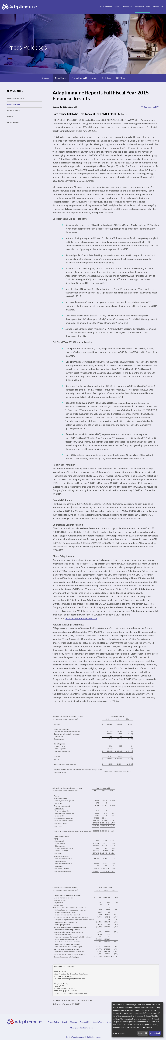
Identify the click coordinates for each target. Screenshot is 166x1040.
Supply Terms (98, 1022)
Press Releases (13, 104)
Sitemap (73, 1022)
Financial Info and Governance (84, 78)
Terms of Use (85, 1022)
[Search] (162, 9)
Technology (127, 6)
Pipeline (117, 6)
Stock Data (106, 78)
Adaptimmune (77, 1037)
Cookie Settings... (120, 1033)
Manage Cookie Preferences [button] (81, 1028)
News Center (60, 78)
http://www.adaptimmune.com (81, 618)
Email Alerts (12, 122)
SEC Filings (120, 78)
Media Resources (15, 98)
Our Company (106, 6)
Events (10, 116)
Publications (12, 110)
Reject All (142, 1033)
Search (64, 1022)
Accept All (155, 1033)
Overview (46, 78)
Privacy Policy (53, 1022)
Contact (155, 6)
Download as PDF (150, 107)
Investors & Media (142, 6)
